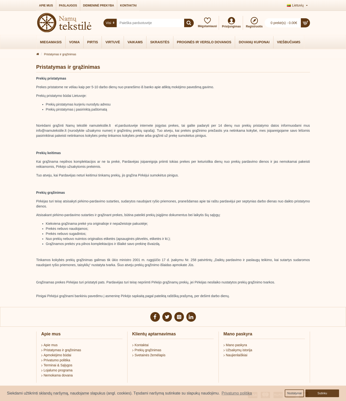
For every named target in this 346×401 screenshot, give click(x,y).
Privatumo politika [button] (237, 393)
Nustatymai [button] (294, 393)
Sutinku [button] (322, 393)
